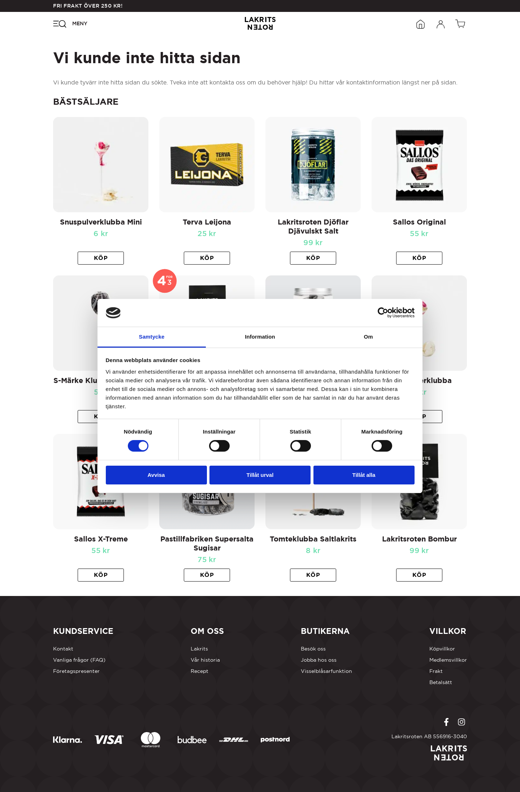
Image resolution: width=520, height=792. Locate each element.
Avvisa (156, 475)
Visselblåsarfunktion (326, 671)
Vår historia (205, 660)
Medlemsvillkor (448, 660)
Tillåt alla (364, 475)
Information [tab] (260, 337)
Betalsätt (440, 682)
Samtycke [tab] (152, 337)
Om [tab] (368, 337)
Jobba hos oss (319, 660)
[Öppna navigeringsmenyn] (70, 23)
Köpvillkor (442, 648)
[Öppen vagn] (461, 23)
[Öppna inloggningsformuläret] (441, 23)
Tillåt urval (260, 475)
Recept (199, 671)
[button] (101, 258)
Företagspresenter (76, 671)
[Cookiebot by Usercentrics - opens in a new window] (383, 312)
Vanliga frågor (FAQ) (79, 660)
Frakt (436, 671)
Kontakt (63, 648)
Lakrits (199, 648)
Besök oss (313, 648)
